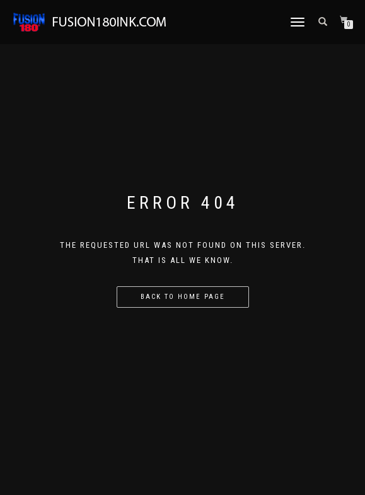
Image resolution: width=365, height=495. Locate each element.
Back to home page (183, 297)
